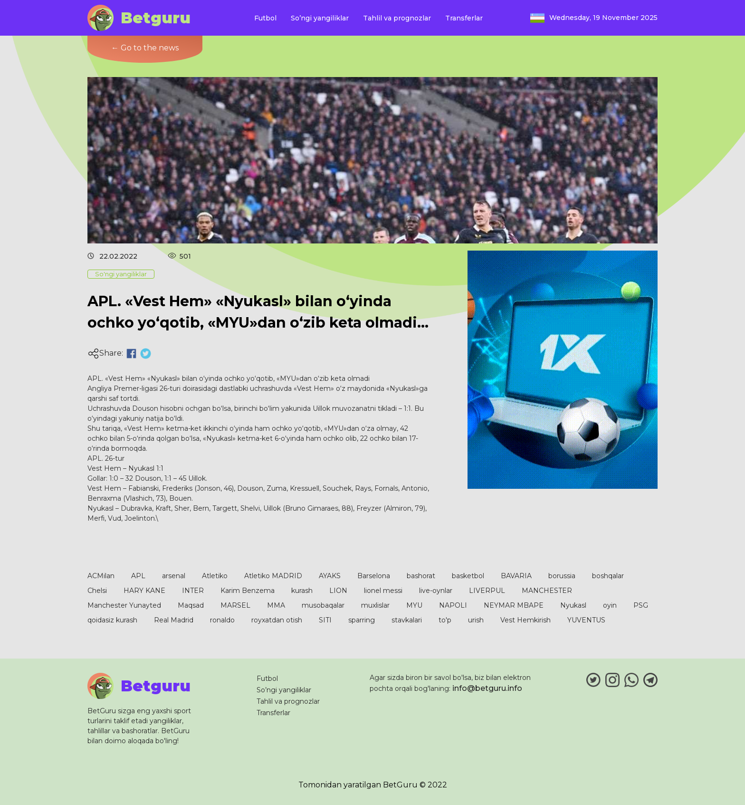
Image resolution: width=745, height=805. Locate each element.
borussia (561, 576)
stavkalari (407, 620)
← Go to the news (145, 47)
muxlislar (375, 605)
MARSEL (235, 605)
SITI (325, 620)
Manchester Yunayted (124, 605)
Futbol (265, 18)
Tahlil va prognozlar (397, 18)
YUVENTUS (586, 620)
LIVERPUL (487, 590)
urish (476, 620)
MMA (276, 605)
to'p (445, 620)
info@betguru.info (487, 688)
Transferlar (464, 18)
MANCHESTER (547, 590)
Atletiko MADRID (273, 576)
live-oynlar (435, 590)
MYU (414, 605)
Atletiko (215, 576)
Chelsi (97, 590)
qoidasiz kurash (112, 620)
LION (338, 590)
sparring (361, 620)
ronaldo (222, 620)
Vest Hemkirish (525, 620)
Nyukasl (573, 605)
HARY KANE (144, 590)
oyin (610, 605)
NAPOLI (453, 605)
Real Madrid (173, 620)
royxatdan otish (276, 620)
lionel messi (383, 590)
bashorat (421, 576)
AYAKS (330, 576)
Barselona (373, 576)
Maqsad (191, 605)
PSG (640, 605)
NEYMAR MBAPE (514, 605)
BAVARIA (516, 576)
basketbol (468, 576)
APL (138, 576)
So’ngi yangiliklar (320, 18)
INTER (193, 590)
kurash (302, 590)
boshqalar (608, 576)
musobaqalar (323, 605)
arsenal (173, 576)
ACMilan (101, 576)
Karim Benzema (247, 590)
